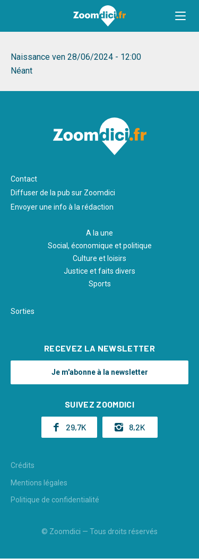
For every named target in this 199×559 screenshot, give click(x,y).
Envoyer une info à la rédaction (62, 207)
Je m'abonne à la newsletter (99, 372)
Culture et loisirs (99, 258)
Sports (100, 284)
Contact (24, 179)
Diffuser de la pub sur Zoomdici (63, 192)
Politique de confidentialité (55, 499)
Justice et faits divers (99, 271)
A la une (99, 233)
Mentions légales (39, 483)
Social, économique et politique (100, 245)
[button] (180, 16)
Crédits (22, 465)
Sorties (22, 311)
